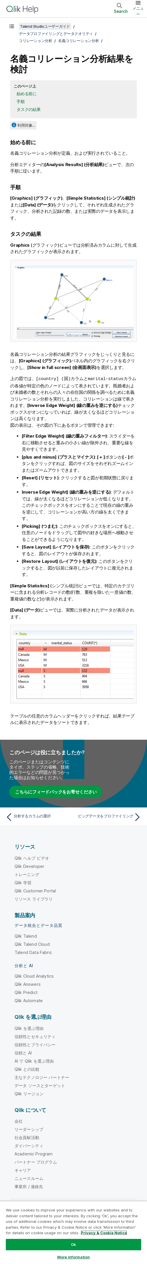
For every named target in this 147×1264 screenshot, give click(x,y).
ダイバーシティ (29, 1145)
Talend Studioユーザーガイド (45, 26)
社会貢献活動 (27, 1137)
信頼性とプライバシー (35, 1044)
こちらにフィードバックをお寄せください (55, 791)
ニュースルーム (29, 1178)
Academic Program (34, 1153)
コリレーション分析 (35, 40)
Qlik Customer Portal (35, 890)
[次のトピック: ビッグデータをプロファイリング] (109, 817)
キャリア (23, 1169)
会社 (19, 1120)
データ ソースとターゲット (40, 1085)
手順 (21, 101)
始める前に (27, 93)
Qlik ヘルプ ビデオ (32, 857)
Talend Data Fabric (33, 952)
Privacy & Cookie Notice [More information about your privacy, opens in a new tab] (104, 1232)
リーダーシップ (29, 1129)
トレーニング (27, 874)
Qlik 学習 (23, 882)
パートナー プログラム (36, 1161)
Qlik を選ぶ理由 (29, 1028)
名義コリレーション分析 (78, 40)
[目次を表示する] (11, 26)
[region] (73, 1232)
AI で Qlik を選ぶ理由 (34, 1060)
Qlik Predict (26, 992)
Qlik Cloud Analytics (34, 975)
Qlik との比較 (27, 1068)
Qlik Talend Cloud (32, 943)
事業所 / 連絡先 (29, 1186)
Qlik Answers (28, 983)
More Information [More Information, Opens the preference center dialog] (73, 1257)
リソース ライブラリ (34, 898)
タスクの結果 (29, 109)
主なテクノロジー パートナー (42, 1077)
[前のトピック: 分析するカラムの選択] (38, 817)
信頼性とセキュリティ (35, 1036)
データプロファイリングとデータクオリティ (56, 33)
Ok (73, 1244)
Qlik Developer (29, 865)
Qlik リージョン (29, 1093)
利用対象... (26, 125)
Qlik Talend (26, 935)
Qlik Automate (29, 1000)
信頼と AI (23, 1052)
